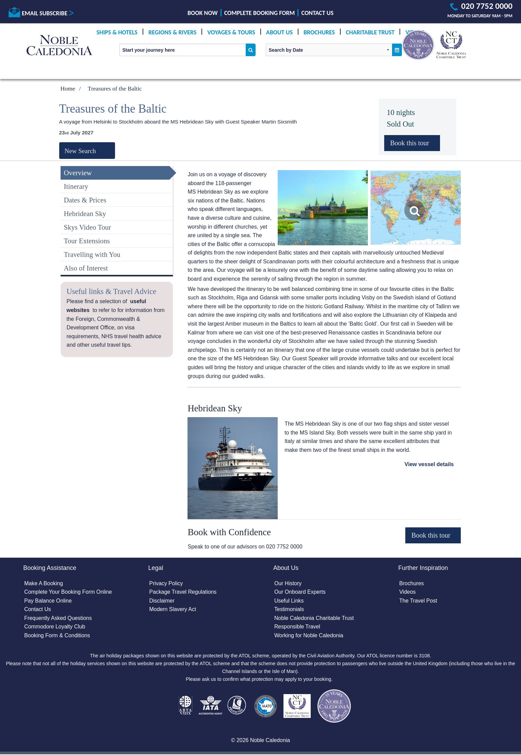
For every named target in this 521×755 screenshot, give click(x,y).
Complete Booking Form (259, 13)
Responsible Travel (297, 627)
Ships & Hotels (117, 32)
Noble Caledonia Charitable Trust (314, 618)
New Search (80, 150)
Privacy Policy (166, 583)
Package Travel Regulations (183, 592)
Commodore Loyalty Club (55, 627)
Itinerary (76, 186)
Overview (78, 173)
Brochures (319, 32)
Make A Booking (43, 583)
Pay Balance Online (48, 601)
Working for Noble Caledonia (309, 636)
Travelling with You (92, 254)
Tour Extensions (87, 241)
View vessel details (429, 464)
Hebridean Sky (85, 213)
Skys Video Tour (87, 227)
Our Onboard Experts (300, 592)
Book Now (202, 13)
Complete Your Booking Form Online (68, 592)
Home (68, 88)
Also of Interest (86, 268)
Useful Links (289, 601)
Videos (407, 592)
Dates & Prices (85, 200)
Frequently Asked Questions (58, 618)
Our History (288, 583)
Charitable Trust (370, 32)
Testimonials (289, 609)
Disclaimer (162, 601)
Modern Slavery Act (173, 609)
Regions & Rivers (172, 32)
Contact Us (317, 13)
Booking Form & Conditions (57, 636)
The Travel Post (418, 601)
